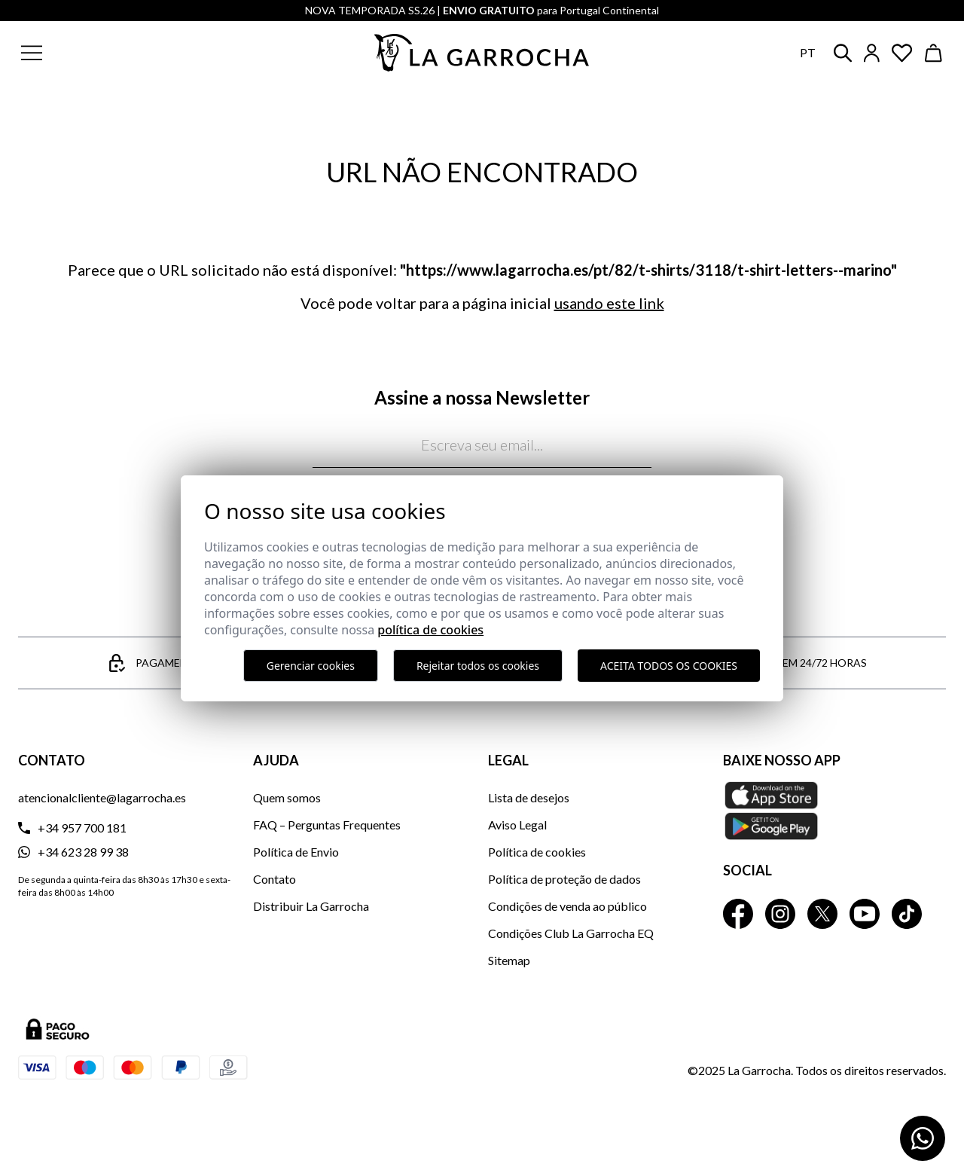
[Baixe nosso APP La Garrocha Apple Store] (834, 811)
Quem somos (287, 797)
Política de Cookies (430, 630)
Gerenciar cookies (311, 665)
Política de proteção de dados (564, 879)
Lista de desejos (528, 797)
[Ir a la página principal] (482, 53)
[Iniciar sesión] (872, 53)
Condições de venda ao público (567, 906)
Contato (274, 879)
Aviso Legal (517, 824)
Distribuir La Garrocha (311, 906)
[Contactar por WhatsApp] (922, 1138)
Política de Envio (296, 852)
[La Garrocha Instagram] (780, 914)
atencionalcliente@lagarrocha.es (102, 797)
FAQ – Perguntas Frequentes (327, 824)
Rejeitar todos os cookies (477, 665)
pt (808, 52)
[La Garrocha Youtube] (865, 914)
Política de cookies (537, 852)
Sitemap (509, 960)
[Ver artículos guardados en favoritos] (902, 53)
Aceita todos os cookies (668, 665)
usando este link (609, 303)
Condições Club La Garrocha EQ (571, 933)
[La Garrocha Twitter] (822, 914)
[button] (122, 52)
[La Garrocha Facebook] (738, 914)
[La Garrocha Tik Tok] (907, 914)
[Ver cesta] (934, 53)
